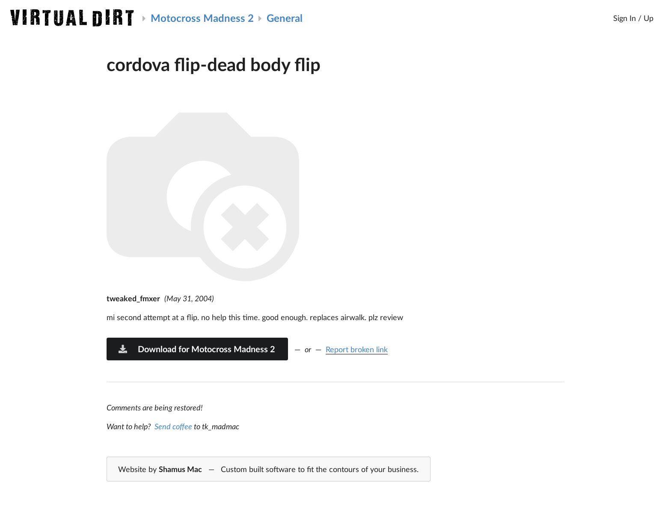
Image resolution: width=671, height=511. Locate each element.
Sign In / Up (633, 18)
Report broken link (357, 349)
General (285, 18)
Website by (268, 469)
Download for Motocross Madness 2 (196, 349)
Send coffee (173, 426)
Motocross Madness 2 (202, 18)
